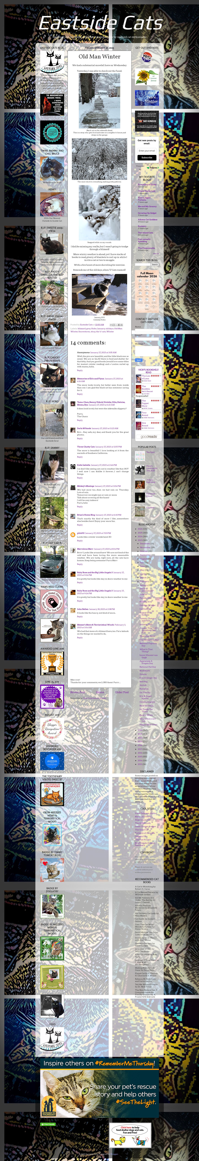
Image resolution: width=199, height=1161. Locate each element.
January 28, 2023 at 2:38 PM (102, 609)
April (143, 574)
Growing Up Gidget (147, 213)
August (143, 559)
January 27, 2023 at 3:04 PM (108, 486)
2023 (140, 540)
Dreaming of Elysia (147, 184)
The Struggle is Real (149, 640)
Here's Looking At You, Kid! (151, 468)
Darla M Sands (84, 428)
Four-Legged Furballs (144, 199)
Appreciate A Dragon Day (146, 662)
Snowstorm (84, 331)
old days (109, 328)
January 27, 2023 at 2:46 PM (104, 465)
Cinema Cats (141, 836)
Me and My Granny (147, 206)
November (145, 547)
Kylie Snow (147, 381)
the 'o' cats (101, 331)
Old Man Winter (148, 605)
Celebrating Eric (147, 702)
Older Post (122, 692)
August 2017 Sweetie (145, 614)
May (142, 570)
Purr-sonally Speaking (144, 240)
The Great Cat (141, 830)
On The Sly (145, 692)
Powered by (147, 168)
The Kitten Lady (143, 823)
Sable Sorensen (149, 417)
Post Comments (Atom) (94, 698)
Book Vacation (146, 706)
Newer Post (77, 692)
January (101, 328)
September (145, 555)
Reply (80, 370)
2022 (140, 730)
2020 (140, 738)
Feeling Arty (146, 602)
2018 (140, 745)
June (142, 566)
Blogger (114, 1154)
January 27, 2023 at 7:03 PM (98, 533)
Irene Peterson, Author (146, 813)
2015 (140, 756)
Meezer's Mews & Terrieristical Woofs (95, 625)
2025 (140, 533)
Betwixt (143, 594)
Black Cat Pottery (143, 816)
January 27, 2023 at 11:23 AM (105, 428)
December (145, 543)
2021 (140, 734)
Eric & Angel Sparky (146, 697)
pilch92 (80, 533)
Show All (156, 253)
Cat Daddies (145, 609)
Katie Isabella (83, 465)
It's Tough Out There (146, 710)
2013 (140, 764)
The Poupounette (146, 248)
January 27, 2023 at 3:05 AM (103, 352)
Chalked (150, 507)
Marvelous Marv (85, 549)
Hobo (94, 328)
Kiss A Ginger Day (148, 678)
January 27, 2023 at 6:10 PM (108, 515)
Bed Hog (143, 681)
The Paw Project (143, 840)
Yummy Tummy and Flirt (148, 619)
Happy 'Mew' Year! (148, 725)
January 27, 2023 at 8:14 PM (106, 549)
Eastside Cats (99, 22)
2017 (140, 749)
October (144, 551)
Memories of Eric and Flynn (90, 379)
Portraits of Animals (145, 833)
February (145, 581)
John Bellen (82, 609)
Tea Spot (150, 452)
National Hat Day (148, 667)
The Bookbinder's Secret (147, 389)
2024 (140, 536)
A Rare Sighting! (150, 481)
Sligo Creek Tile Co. (144, 820)
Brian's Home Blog (86, 515)
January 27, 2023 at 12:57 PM (108, 447)
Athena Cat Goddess (147, 219)
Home (100, 692)
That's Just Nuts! (147, 636)
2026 (140, 529)
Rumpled (144, 689)
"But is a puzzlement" (147, 589)
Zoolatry (142, 226)
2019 (140, 741)
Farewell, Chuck (150, 495)
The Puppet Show (145, 403)
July (142, 562)
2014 (140, 760)
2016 (140, 753)
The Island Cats (145, 233)
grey (88, 328)
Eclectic (143, 674)
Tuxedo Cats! (146, 598)
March (143, 577)
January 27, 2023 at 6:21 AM (102, 405)
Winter (110, 331)
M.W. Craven (148, 408)
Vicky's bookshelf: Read (148, 371)
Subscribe (147, 157)
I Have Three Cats (146, 191)
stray (93, 331)
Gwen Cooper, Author (145, 826)
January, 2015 (146, 624)
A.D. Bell (146, 394)
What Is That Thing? (146, 650)
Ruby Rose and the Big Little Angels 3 (95, 572)
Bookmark (145, 671)
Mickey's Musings (85, 486)
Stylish (143, 685)
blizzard (82, 328)
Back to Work (146, 715)
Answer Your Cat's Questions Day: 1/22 (148, 630)
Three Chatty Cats (86, 447)
